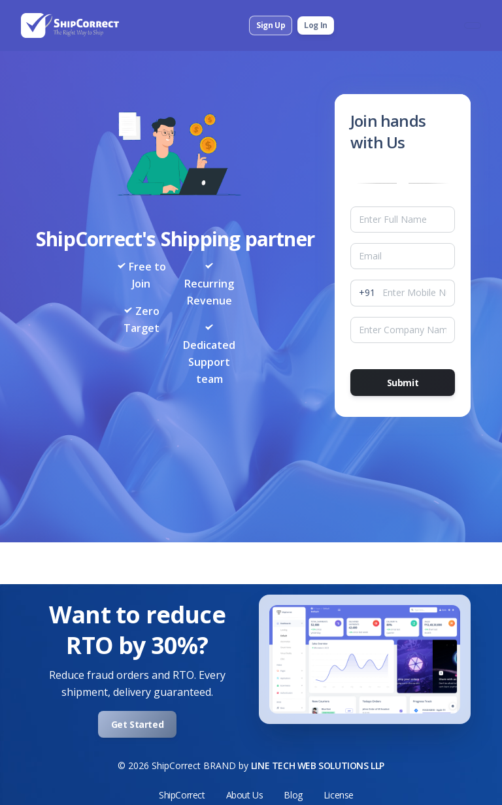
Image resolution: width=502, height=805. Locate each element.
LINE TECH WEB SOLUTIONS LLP (317, 765)
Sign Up (270, 25)
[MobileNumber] (418, 293)
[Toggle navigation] (472, 25)
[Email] (402, 256)
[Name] (402, 219)
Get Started (137, 724)
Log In (315, 25)
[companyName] (402, 330)
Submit (403, 382)
